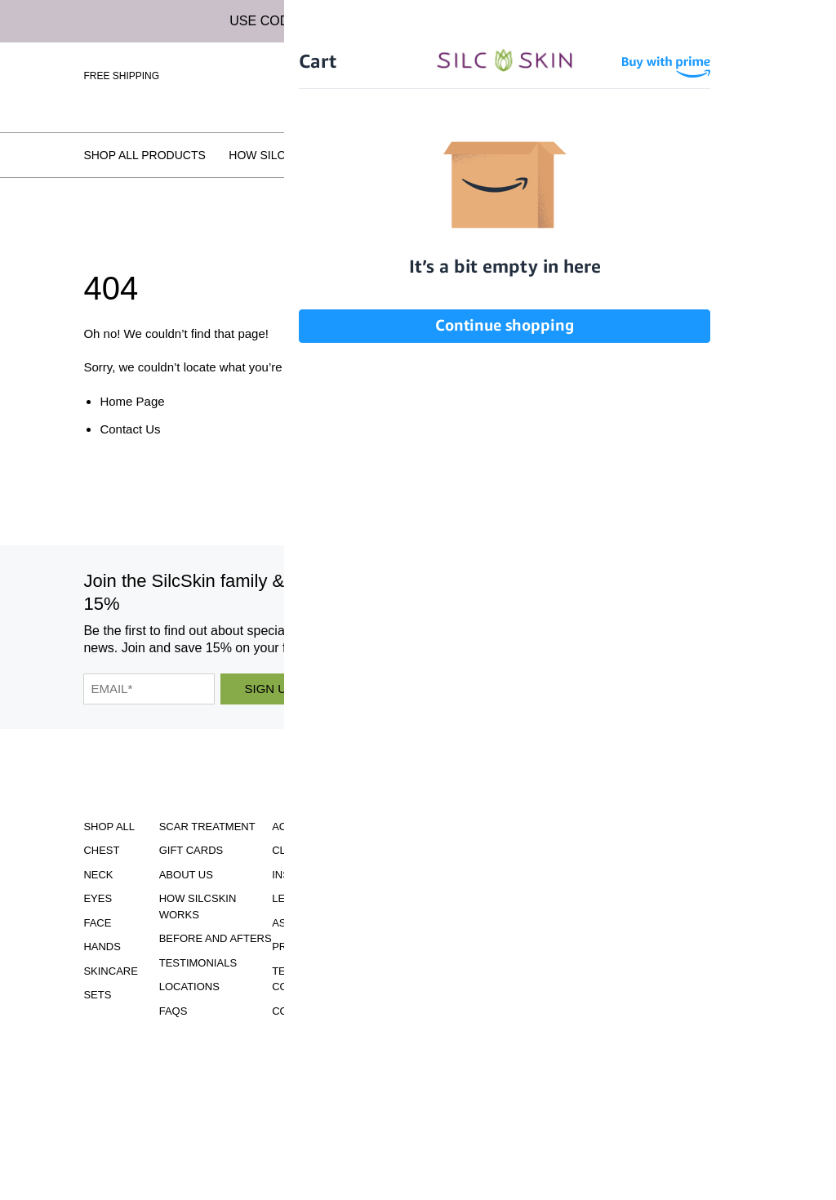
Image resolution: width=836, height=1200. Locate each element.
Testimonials (569, 155)
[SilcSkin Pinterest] (609, 610)
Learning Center (322, 898)
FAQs (737, 155)
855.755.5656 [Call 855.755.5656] (448, 955)
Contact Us (130, 429)
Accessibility (311, 826)
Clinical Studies (320, 850)
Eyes (97, 898)
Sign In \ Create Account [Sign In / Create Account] (639, 75)
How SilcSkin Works (293, 155)
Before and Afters (443, 155)
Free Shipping (121, 76)
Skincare (110, 971)
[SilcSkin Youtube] (567, 610)
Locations (666, 155)
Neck (98, 875)
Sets (97, 995)
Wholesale (722, 99)
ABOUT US (186, 875)
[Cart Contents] (739, 75)
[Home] (418, 73)
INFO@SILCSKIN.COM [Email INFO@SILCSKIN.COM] (448, 969)
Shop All (109, 826)
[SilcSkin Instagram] (492, 610)
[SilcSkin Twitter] (651, 610)
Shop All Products (144, 155)
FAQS (173, 1011)
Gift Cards (191, 850)
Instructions (312, 875)
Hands (102, 946)
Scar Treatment (207, 826)
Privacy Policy (315, 946)
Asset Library (313, 923)
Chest (101, 850)
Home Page (132, 401)
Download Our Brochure (447, 838)
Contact (297, 1011)
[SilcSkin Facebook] (528, 610)
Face (97, 923)
